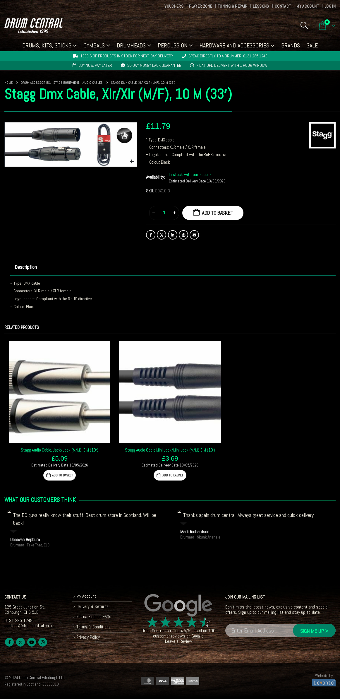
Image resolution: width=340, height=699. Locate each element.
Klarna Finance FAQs (94, 617)
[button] (304, 25)
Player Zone (200, 6)
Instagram (42, 642)
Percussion (173, 45)
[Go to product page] (59, 391)
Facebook (150, 235)
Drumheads (131, 45)
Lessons (261, 6)
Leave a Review (178, 641)
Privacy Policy (88, 638)
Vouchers (173, 6)
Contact (283, 6)
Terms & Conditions (93, 628)
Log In (330, 6)
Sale (312, 45)
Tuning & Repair (232, 6)
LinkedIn (172, 235)
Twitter (161, 235)
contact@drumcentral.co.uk (29, 626)
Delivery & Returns (92, 607)
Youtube (31, 642)
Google (197, 636)
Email (194, 235)
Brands (290, 45)
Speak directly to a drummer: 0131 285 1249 (227, 56)
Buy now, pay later (95, 65)
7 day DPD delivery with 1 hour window (231, 65)
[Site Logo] (33, 25)
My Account (307, 6)
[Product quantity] (164, 213)
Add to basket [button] (62, 475)
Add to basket (217, 212)
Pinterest (183, 235)
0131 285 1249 (18, 620)
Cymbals (94, 45)
